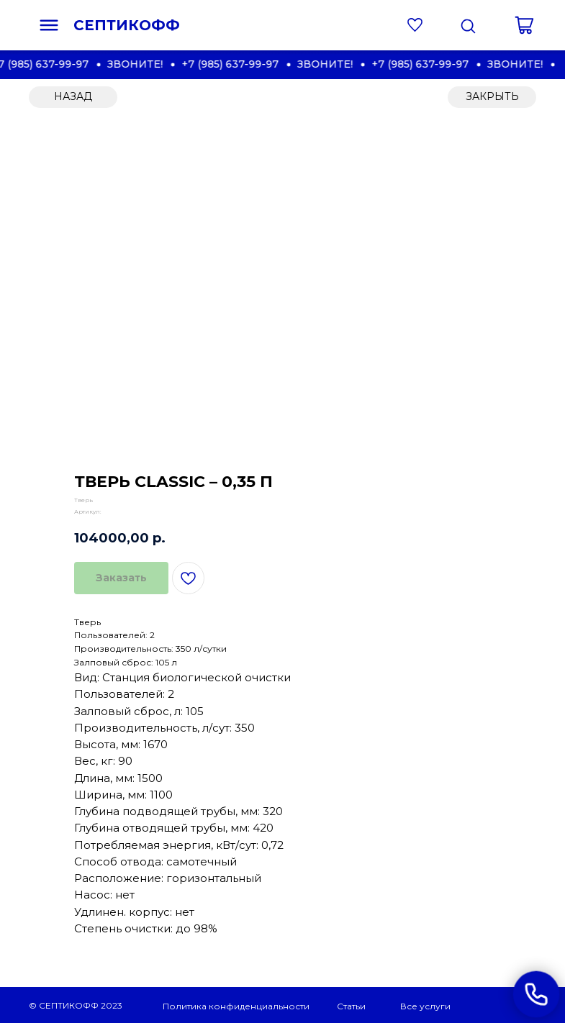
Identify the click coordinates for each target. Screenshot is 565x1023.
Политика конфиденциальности (236, 1006)
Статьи (351, 1006)
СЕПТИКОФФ (126, 25)
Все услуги (425, 1006)
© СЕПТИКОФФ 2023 (75, 1005)
